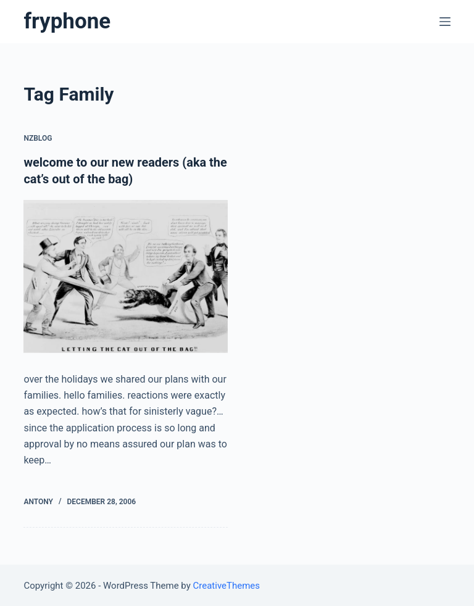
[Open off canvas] (445, 21)
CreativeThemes (226, 584)
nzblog (37, 138)
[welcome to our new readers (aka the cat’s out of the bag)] (125, 275)
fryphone (66, 21)
